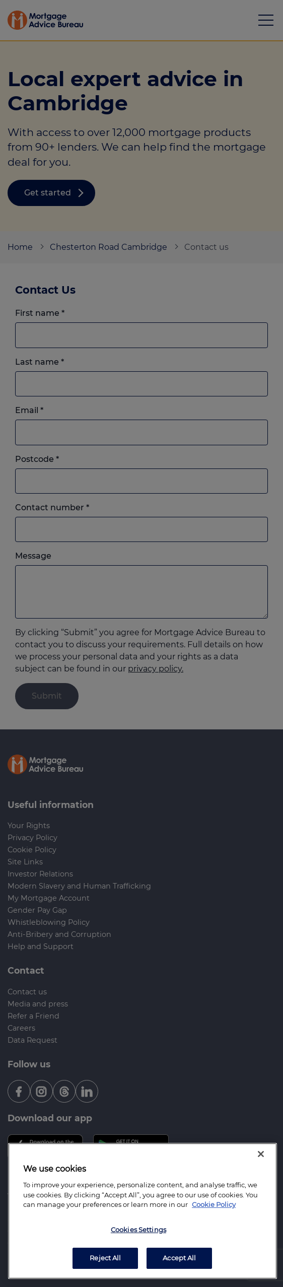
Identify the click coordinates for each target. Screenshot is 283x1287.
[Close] (261, 1154)
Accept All (179, 1258)
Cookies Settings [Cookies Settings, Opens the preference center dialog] (138, 1230)
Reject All (105, 1258)
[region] (142, 1211)
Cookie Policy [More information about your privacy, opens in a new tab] (214, 1204)
